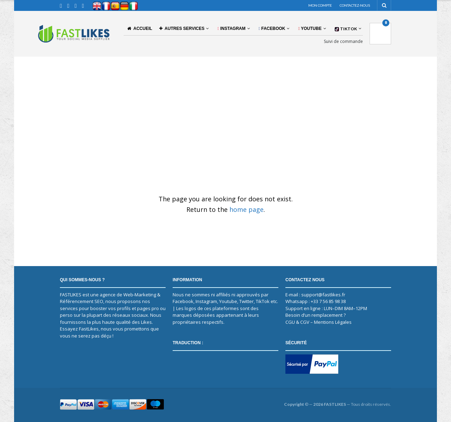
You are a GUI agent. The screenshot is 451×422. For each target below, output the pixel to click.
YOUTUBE (309, 28)
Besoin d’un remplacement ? (315, 315)
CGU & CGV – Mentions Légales (318, 322)
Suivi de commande (343, 41)
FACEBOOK (272, 28)
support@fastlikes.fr (323, 294)
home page (246, 209)
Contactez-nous (355, 5)
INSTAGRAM (231, 28)
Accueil (139, 28)
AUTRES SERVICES (181, 28)
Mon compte (320, 5)
